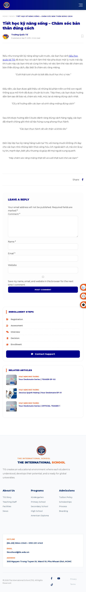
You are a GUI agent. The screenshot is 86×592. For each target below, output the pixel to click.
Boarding (63, 511)
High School (37, 511)
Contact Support (43, 354)
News (12, 16)
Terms (72, 584)
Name (12, 241)
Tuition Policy (65, 497)
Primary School (38, 502)
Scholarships (65, 502)
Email (11, 253)
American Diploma (40, 515)
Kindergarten (37, 497)
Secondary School (39, 506)
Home (5, 16)
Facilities (7, 506)
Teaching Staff (10, 502)
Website (12, 265)
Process (63, 506)
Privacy (73, 579)
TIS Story (7, 497)
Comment (14, 214)
